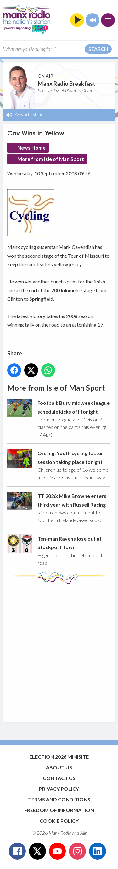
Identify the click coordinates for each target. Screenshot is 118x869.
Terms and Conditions (59, 799)
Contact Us (59, 778)
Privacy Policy (59, 789)
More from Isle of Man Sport (50, 159)
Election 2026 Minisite (59, 757)
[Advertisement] (59, 650)
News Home (31, 148)
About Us (59, 767)
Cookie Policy (59, 821)
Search (98, 49)
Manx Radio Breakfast (66, 83)
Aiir (83, 833)
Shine (38, 114)
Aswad (22, 114)
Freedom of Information (59, 810)
